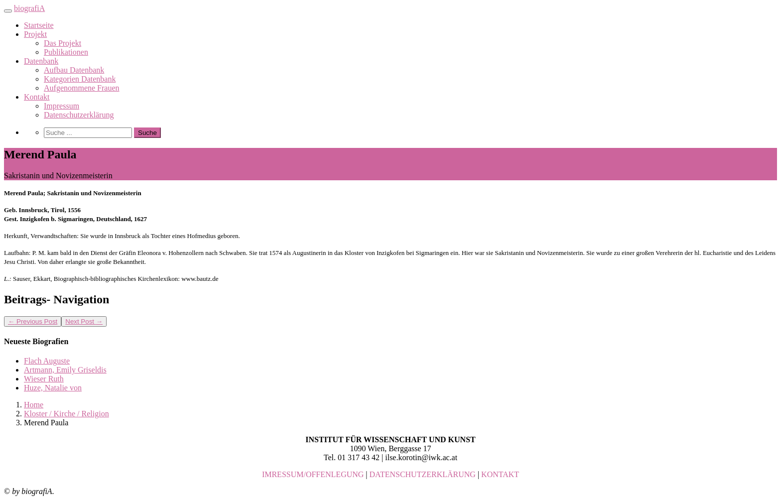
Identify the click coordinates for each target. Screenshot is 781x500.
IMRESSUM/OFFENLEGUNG (313, 474)
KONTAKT (500, 474)
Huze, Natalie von (53, 387)
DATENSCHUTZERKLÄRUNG (423, 474)
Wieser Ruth (44, 379)
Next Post (84, 321)
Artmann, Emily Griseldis (65, 370)
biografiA (29, 8)
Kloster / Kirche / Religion (66, 413)
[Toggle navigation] (8, 10)
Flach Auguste (47, 361)
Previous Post (32, 321)
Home (33, 404)
